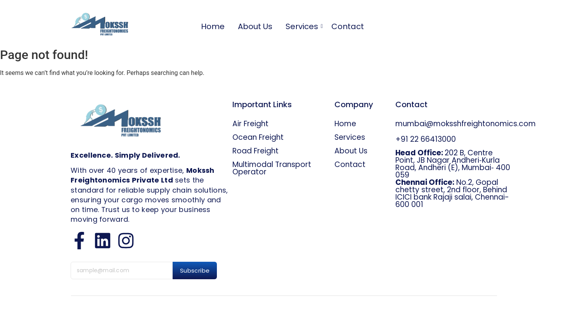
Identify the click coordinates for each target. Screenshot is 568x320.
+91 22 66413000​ (425, 139)
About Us (255, 26)
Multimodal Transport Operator (271, 168)
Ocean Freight (258, 137)
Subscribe (195, 270)
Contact (347, 26)
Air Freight (250, 123)
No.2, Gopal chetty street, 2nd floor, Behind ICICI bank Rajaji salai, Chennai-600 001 (452, 193)
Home (213, 26)
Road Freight (255, 151)
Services (303, 26)
